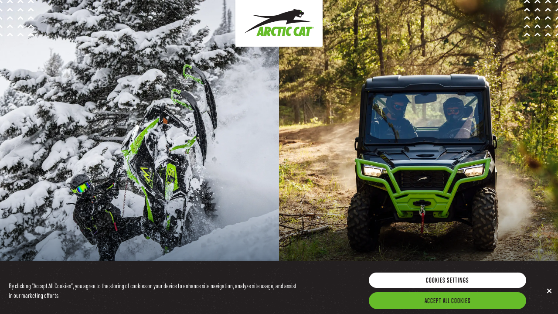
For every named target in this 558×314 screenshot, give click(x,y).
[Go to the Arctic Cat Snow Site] (139, 157)
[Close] (549, 293)
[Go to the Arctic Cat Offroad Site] (418, 157)
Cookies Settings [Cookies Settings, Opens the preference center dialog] (447, 282)
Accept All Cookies (448, 303)
